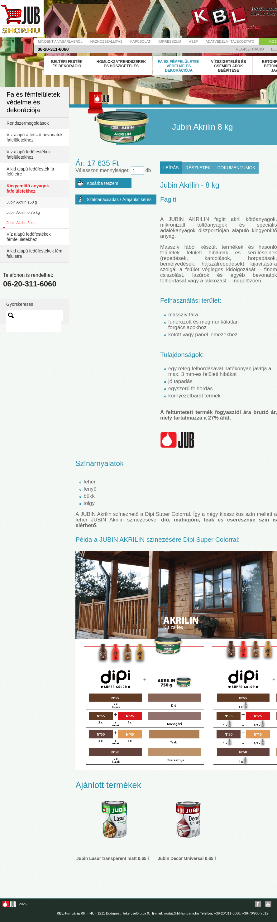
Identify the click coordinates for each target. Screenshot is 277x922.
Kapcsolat (140, 41)
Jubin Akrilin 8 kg (21, 223)
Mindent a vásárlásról (60, 41)
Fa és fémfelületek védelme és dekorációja (179, 66)
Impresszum (169, 41)
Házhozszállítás (106, 41)
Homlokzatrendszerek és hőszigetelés (121, 64)
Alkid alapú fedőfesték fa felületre (30, 171)
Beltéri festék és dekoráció (67, 64)
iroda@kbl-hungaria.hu (181, 913)
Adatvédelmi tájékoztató (230, 41)
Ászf (193, 41)
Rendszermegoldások (28, 123)
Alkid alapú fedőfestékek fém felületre (34, 253)
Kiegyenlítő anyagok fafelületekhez (28, 188)
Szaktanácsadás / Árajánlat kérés (119, 199)
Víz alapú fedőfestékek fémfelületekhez (29, 237)
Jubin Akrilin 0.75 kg (23, 212)
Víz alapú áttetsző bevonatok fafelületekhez (35, 137)
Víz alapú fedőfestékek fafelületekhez (29, 154)
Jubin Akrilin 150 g (22, 202)
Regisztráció (250, 49)
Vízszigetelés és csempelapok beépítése (228, 66)
